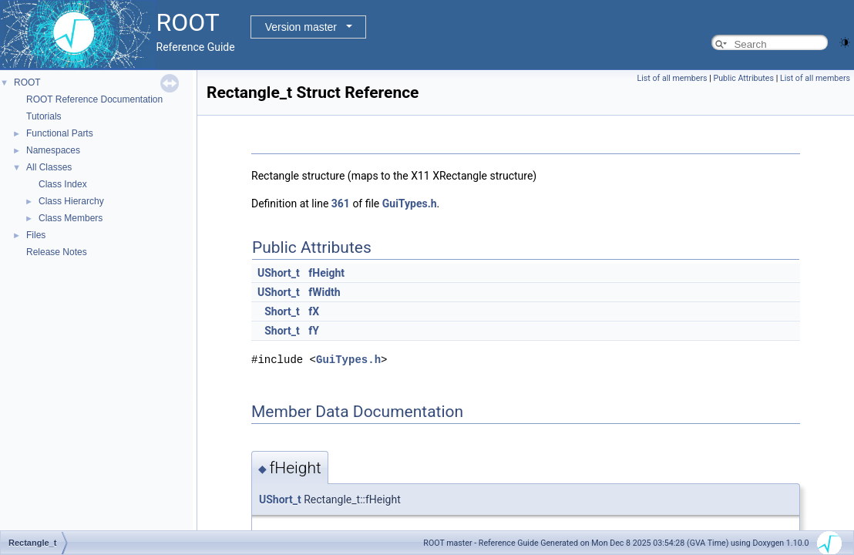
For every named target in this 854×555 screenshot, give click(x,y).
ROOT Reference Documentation (94, 99)
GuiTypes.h (409, 203)
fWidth (324, 292)
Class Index (63, 184)
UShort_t (278, 273)
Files (35, 235)
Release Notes (56, 252)
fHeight (326, 273)
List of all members (672, 78)
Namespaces (53, 150)
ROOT (27, 82)
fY (313, 331)
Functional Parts (59, 133)
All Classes (49, 167)
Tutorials (44, 116)
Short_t (282, 311)
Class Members (71, 218)
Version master (301, 27)
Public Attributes (743, 78)
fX (313, 311)
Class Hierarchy (71, 201)
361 (340, 203)
